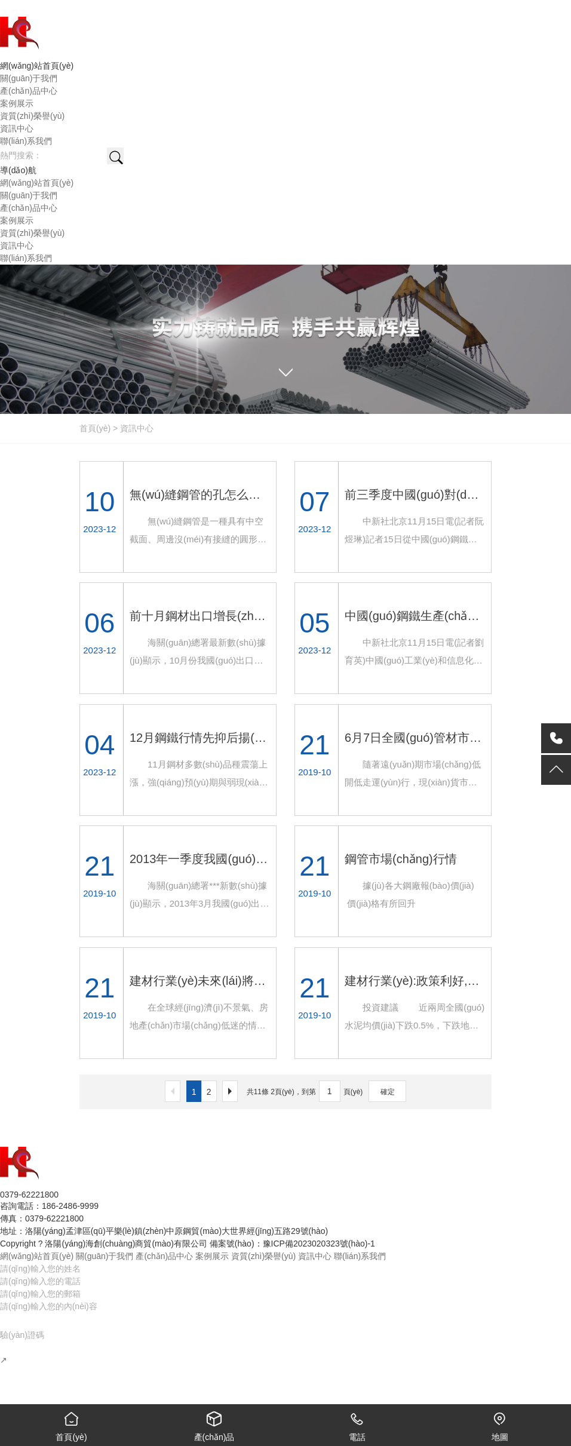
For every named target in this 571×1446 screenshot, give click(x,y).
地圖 (499, 1423)
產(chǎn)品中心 (164, 1256)
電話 (357, 1423)
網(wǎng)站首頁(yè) (36, 1256)
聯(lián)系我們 (360, 1256)
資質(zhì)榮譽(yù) (263, 1256)
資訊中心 (137, 428)
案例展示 (212, 1256)
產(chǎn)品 (214, 1423)
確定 (387, 1092)
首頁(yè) (94, 428)
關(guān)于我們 (104, 1256)
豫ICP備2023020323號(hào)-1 (319, 1243)
